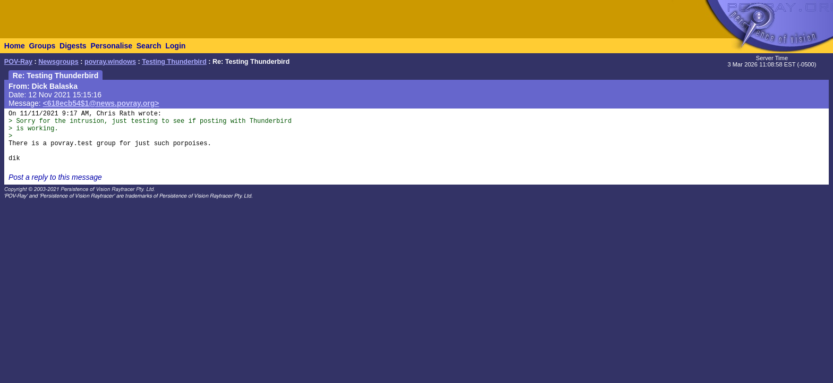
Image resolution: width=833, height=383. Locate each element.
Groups (42, 45)
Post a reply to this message (55, 177)
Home (14, 45)
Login (175, 45)
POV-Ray (18, 61)
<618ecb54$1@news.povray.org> (101, 103)
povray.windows (110, 61)
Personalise (111, 45)
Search (149, 45)
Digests (73, 45)
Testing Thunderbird (174, 61)
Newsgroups (58, 61)
